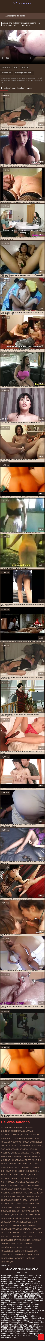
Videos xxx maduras (18, 1334)
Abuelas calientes (24, 1287)
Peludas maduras (8, 1324)
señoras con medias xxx (13, 1207)
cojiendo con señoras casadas (17, 1131)
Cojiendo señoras (17, 1291)
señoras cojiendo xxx (28, 1204)
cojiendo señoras (10, 1135)
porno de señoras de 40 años (26, 1146)
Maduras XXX (22, 1332)
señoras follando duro (27, 1255)
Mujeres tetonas (30, 1318)
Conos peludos (9, 1289)
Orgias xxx (29, 1320)
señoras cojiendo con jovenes (23, 73)
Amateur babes (5, 67)
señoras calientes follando (26, 1160)
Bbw (15, 67)
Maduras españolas (9, 1305)
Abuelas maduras (24, 1289)
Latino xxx (5, 1336)
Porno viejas (6, 1276)
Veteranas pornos (8, 1287)
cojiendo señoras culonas (25, 1138)
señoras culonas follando (26, 1215)
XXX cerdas (38, 1287)
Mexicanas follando (22, 1316)
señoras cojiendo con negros (16, 1189)
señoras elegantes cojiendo (15, 1240)
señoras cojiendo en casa (14, 1200)
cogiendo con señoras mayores (17, 1127)
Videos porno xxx (35, 1334)
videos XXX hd (29, 1303)
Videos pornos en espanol (12, 1328)
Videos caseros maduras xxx (22, 1299)
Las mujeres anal (6, 73)
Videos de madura (31, 1308)
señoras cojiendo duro (29, 1196)
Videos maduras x (19, 1279)
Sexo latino (29, 1328)
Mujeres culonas (15, 1308)
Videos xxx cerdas (15, 1330)
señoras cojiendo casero (14, 1175)
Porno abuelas (28, 1281)
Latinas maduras (16, 1314)
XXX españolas (15, 1326)
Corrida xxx (24, 67)
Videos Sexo (31, 1291)
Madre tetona (16, 1303)
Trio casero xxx (25, 1277)
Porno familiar (29, 1297)
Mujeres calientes (23, 1312)
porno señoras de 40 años (14, 1149)
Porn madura (17, 1320)
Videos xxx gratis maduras (30, 1305)
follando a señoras (11, 1142)
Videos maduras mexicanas (21, 1283)
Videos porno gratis (15, 1285)
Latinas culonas (11, 1338)
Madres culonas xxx (17, 1322)
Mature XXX (17, 1295)
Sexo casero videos (24, 1301)
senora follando (20, 1153)
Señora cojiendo (8, 1332)
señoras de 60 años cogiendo (16, 1229)
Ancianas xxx (16, 1318)
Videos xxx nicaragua (33, 1330)
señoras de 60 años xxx (24, 1236)
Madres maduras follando (22, 1336)
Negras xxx (18, 1293)
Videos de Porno (15, 1297)
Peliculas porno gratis (34, 1285)
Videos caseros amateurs (23, 1276)
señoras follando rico (12, 1258)
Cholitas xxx (29, 1295)
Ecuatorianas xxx (8, 1310)
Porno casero (15, 1281)
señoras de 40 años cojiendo (15, 1218)
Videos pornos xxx (25, 1324)
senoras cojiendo (28, 1171)
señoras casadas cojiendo (14, 1164)
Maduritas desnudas (25, 1310)
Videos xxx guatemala (33, 1293)
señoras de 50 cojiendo (24, 1226)
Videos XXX (6, 1295)
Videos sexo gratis (35, 1322)
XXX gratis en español (32, 1326)
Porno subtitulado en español (13, 1307)
